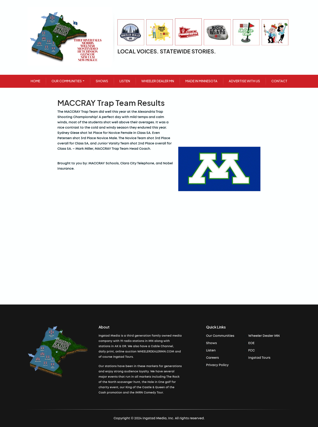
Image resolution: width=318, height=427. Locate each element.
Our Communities (220, 335)
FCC (251, 350)
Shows (211, 343)
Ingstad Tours (259, 357)
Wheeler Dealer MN (264, 335)
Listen (211, 350)
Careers (212, 357)
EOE (251, 343)
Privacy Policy (217, 365)
